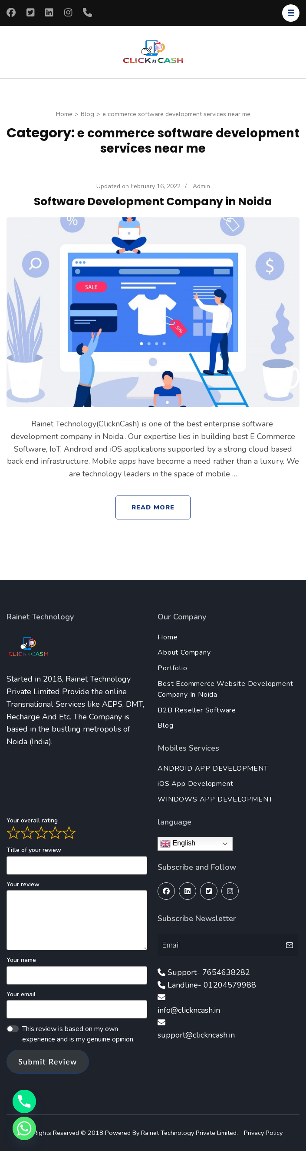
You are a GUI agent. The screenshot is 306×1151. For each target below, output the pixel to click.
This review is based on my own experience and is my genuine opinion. (78, 1034)
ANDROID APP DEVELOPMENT (213, 768)
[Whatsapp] (24, 1128)
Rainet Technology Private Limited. (190, 1132)
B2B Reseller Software (197, 710)
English (177, 843)
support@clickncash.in (196, 1035)
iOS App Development (195, 783)
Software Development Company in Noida (153, 201)
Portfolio (172, 668)
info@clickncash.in (189, 1010)
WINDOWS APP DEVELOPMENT (215, 799)
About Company (184, 652)
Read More (153, 507)
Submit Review (47, 1061)
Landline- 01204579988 (212, 985)
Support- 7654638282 (209, 972)
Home (168, 637)
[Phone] (24, 1101)
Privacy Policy (263, 1132)
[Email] (220, 944)
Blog (165, 725)
